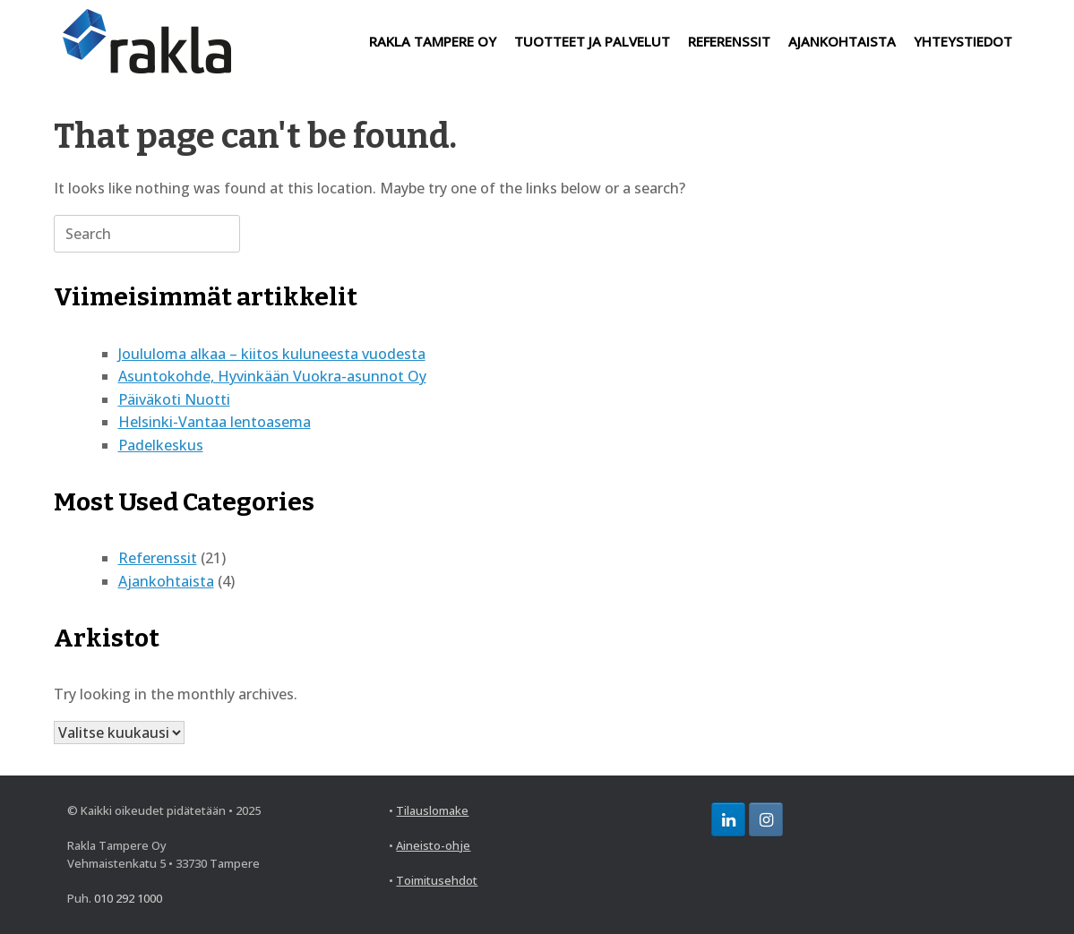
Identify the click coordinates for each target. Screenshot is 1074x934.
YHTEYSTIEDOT (963, 41)
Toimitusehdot (436, 880)
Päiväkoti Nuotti (174, 399)
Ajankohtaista (166, 581)
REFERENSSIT (729, 41)
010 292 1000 (128, 898)
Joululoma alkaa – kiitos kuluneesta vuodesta (271, 354)
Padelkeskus (160, 445)
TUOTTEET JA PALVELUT (592, 41)
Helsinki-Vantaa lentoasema (214, 422)
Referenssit (157, 558)
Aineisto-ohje (433, 845)
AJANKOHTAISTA (842, 41)
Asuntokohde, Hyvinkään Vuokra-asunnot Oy (272, 376)
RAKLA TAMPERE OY (432, 41)
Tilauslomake (432, 810)
